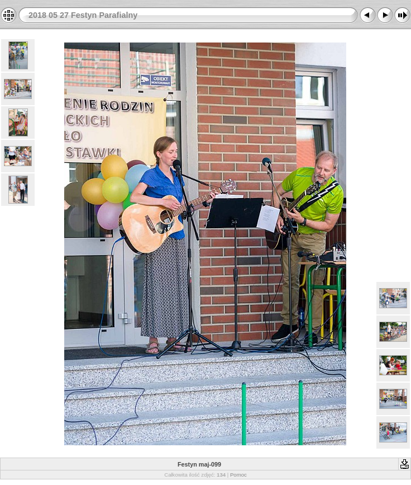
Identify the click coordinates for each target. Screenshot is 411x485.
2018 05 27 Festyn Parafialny (82, 15)
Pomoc (238, 475)
